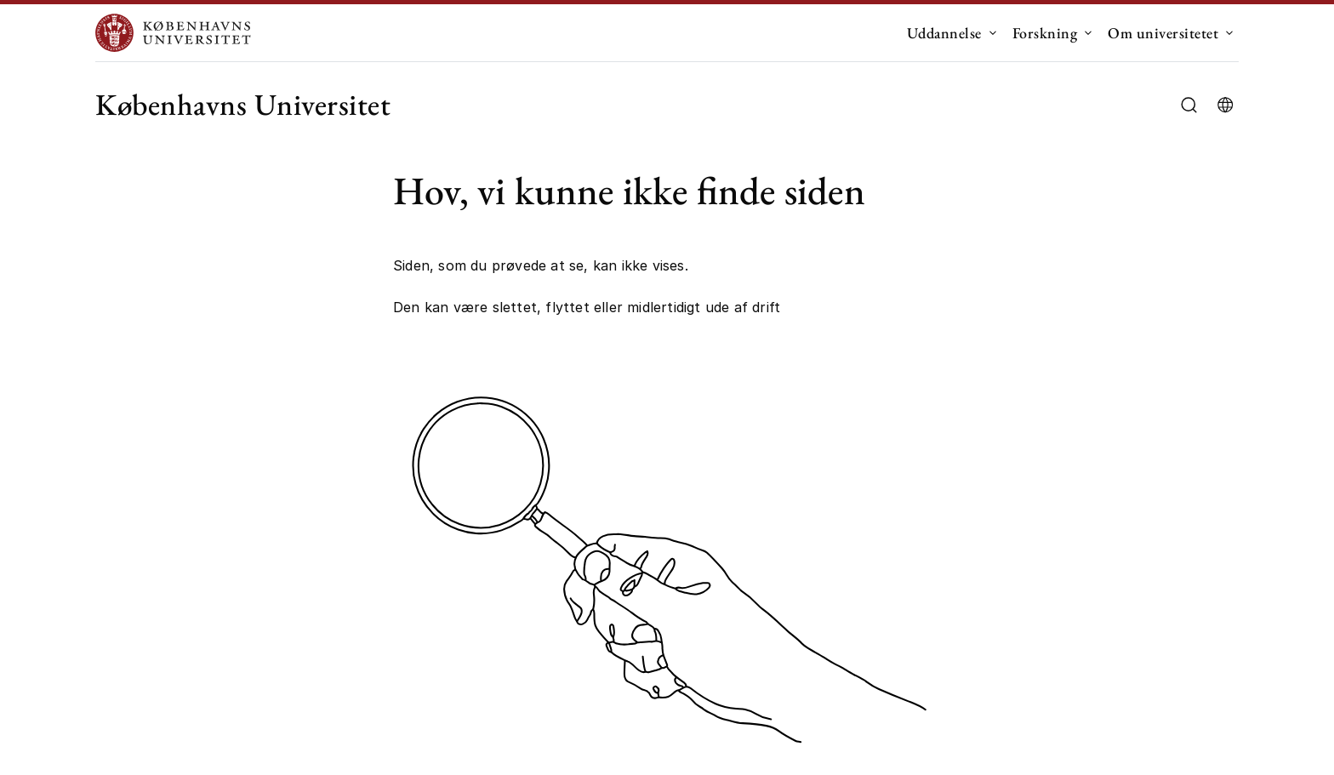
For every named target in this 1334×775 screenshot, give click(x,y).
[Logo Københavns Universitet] (177, 33)
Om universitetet (1163, 33)
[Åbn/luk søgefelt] (1189, 105)
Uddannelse (944, 33)
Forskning (1045, 33)
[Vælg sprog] (1225, 104)
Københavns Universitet (243, 104)
